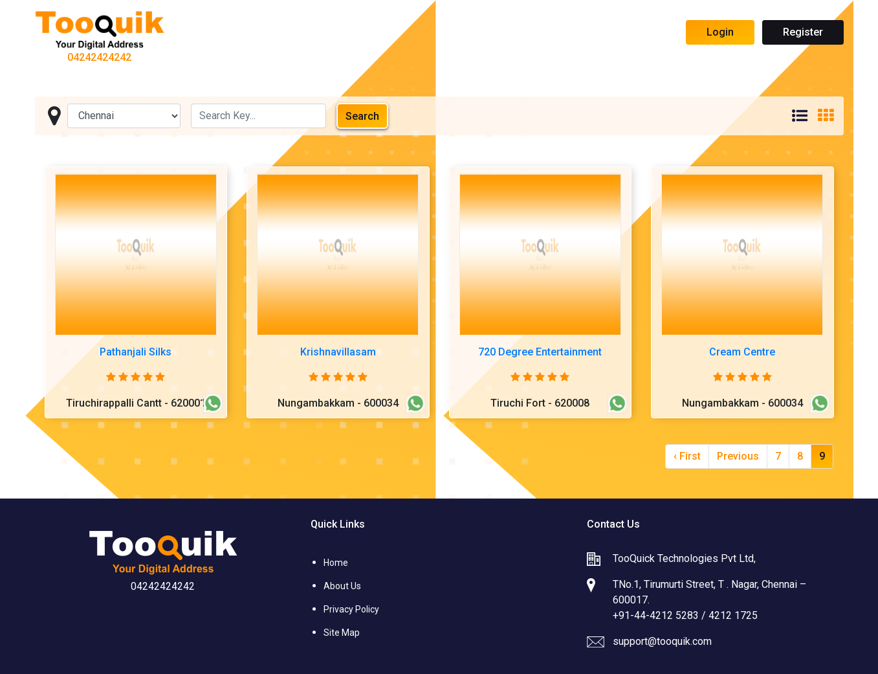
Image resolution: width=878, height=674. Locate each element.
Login (720, 32)
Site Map (342, 632)
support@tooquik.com (662, 641)
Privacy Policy (351, 609)
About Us (342, 586)
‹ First (687, 456)
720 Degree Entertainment (540, 352)
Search (362, 116)
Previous (738, 456)
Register (803, 32)
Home (336, 562)
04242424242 (99, 57)
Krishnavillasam (338, 352)
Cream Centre (742, 352)
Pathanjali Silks (135, 352)
